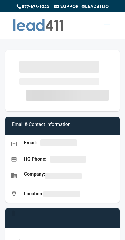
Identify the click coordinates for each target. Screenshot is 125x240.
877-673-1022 (35, 6)
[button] (62, 143)
